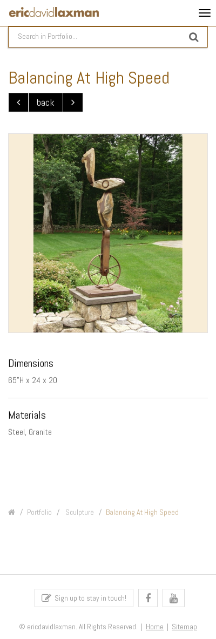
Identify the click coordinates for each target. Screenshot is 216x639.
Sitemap (184, 629)
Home (155, 629)
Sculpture (79, 515)
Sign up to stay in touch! (84, 600)
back (46, 103)
